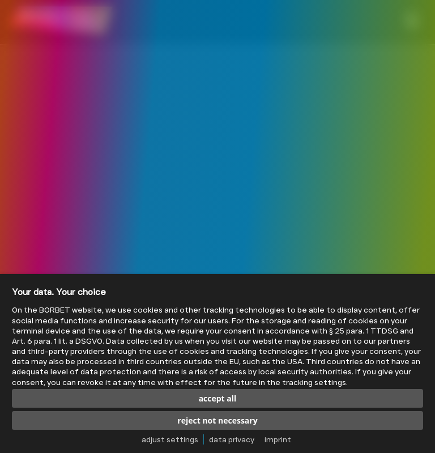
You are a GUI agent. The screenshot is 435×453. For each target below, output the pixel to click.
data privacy (231, 439)
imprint (278, 439)
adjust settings (170, 439)
